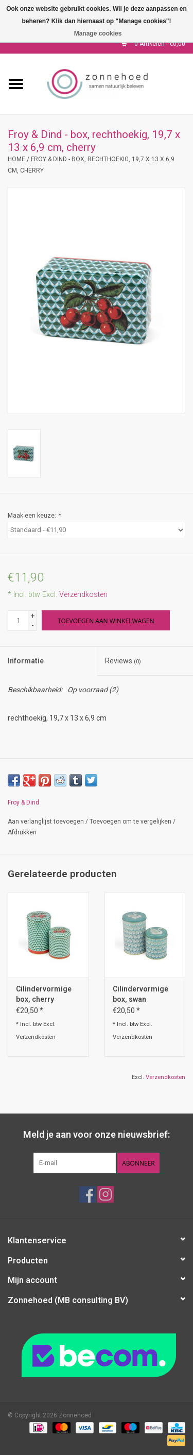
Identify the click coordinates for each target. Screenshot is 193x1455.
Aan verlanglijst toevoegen (46, 821)
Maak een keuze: (34, 515)
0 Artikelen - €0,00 (153, 43)
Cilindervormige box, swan (140, 994)
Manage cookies (98, 33)
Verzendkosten (83, 594)
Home (16, 159)
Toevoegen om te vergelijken (131, 821)
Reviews (123, 661)
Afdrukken (22, 832)
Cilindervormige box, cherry (44, 994)
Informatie (26, 661)
